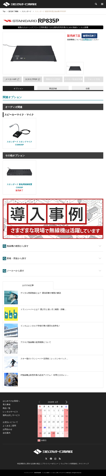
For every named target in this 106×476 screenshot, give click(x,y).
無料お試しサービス (11, 415)
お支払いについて (10, 422)
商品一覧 (6, 408)
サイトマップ (84, 464)
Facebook (51, 459)
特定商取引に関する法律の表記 (28, 464)
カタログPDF (32, 79)
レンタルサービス (10, 412)
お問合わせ (87, 40)
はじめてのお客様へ (11, 401)
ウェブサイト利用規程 (69, 464)
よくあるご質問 (9, 426)
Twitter (46, 459)
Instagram (55, 459)
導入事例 (6, 404)
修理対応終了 (89, 36)
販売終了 (19, 190)
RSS (60, 459)
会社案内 (6, 433)
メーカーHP (12, 79)
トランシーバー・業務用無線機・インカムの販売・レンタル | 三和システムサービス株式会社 (48, 472)
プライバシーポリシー (50, 464)
